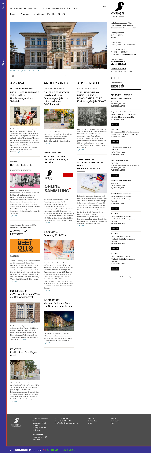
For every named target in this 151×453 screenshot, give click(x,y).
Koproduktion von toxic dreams (121, 194)
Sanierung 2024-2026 (55, 235)
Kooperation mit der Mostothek (121, 112)
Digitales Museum (18, 8)
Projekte (51, 14)
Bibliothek (45, 8)
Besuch (13, 14)
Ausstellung (18, 231)
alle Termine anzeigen (126, 277)
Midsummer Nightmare (24, 92)
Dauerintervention (56, 92)
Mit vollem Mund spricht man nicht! (122, 117)
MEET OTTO (16, 234)
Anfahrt (113, 37)
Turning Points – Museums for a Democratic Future (89, 95)
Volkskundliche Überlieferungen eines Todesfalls (21, 98)
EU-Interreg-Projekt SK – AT (91, 101)
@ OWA (122, 69)
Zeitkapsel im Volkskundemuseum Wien (90, 162)
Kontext (15, 349)
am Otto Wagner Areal (118, 104)
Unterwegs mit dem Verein (119, 160)
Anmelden (115, 124)
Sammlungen (33, 8)
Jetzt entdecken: (55, 156)
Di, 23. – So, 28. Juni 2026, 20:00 (21, 88)
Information (52, 232)
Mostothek (116, 101)
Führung (115, 130)
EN (104, 6)
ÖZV (68, 8)
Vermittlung (39, 14)
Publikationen (58, 8)
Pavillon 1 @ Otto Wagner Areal (121, 98)
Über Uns (62, 14)
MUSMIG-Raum (18, 291)
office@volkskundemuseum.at (124, 54)
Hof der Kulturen (21, 165)
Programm (25, 14)
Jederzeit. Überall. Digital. (53, 152)
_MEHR (20, 152)
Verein (75, 8)
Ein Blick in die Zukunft (88, 168)
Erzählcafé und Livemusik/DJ (124, 115)
